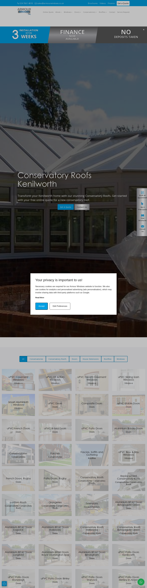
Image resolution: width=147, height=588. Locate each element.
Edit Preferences (60, 306)
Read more (39, 298)
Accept (42, 306)
